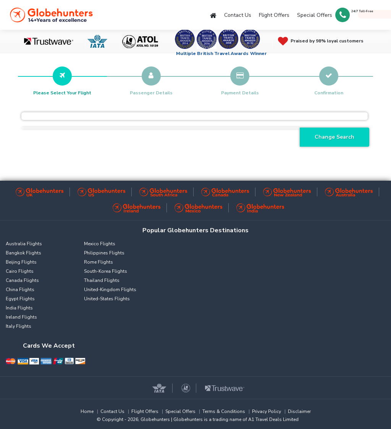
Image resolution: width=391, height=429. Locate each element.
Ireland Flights (21, 317)
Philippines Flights (104, 253)
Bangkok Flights (23, 253)
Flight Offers (274, 15)
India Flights (19, 308)
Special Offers (314, 15)
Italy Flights (18, 326)
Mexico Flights (99, 244)
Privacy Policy (266, 411)
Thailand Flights (102, 280)
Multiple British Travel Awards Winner (221, 53)
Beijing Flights (21, 262)
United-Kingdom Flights (110, 290)
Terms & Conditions (223, 411)
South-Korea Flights (105, 271)
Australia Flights (24, 244)
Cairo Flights (20, 271)
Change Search (334, 137)
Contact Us (237, 15)
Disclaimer (299, 411)
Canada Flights (22, 280)
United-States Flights (107, 299)
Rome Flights (98, 262)
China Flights (20, 290)
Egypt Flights (20, 299)
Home (87, 411)
